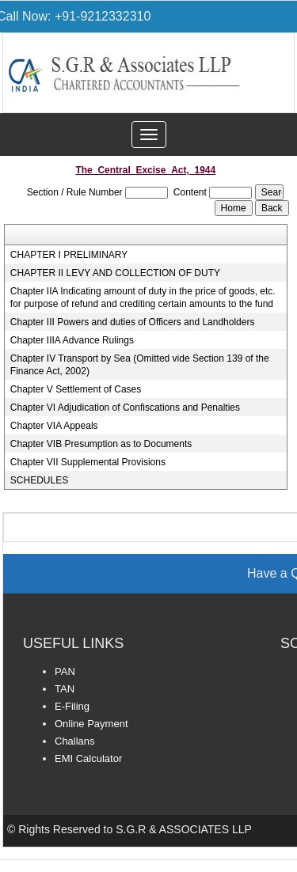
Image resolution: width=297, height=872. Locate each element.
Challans (75, 741)
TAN (64, 689)
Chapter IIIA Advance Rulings (72, 340)
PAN (65, 671)
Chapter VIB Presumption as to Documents (101, 443)
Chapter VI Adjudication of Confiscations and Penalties (125, 407)
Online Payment (91, 724)
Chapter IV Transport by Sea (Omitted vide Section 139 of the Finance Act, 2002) (139, 365)
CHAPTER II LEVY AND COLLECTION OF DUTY (115, 273)
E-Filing (72, 706)
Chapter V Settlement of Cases (75, 389)
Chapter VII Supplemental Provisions (88, 462)
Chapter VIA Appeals (54, 425)
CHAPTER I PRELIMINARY (69, 254)
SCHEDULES (39, 480)
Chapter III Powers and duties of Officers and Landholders (132, 322)
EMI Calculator (88, 758)
